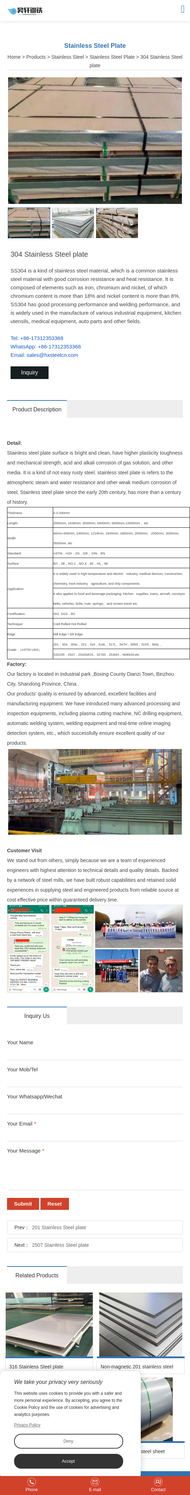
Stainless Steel (67, 57)
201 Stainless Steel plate (59, 1227)
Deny (68, 1441)
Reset (55, 1204)
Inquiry (29, 373)
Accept (68, 1461)
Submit (23, 1204)
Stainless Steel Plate (111, 57)
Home (13, 57)
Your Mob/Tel (22, 1069)
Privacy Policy (27, 1425)
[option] (95, 140)
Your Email (21, 1124)
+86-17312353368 (41, 338)
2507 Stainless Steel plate (60, 1245)
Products (36, 57)
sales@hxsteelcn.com (52, 355)
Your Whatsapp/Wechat (34, 1096)
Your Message (25, 1151)
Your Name (20, 1042)
